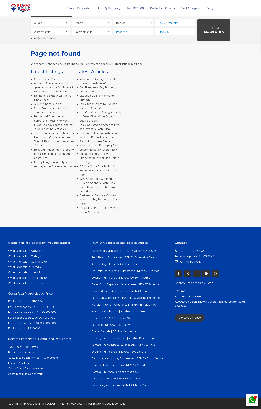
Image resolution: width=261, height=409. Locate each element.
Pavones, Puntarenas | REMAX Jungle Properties (122, 311)
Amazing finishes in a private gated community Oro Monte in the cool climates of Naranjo (54, 87)
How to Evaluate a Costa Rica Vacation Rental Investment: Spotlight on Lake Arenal (98, 137)
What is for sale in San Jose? (25, 283)
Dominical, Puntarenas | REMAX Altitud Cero (120, 385)
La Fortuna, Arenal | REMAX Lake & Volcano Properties (126, 297)
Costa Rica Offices (162, 8)
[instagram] (215, 273)
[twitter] (187, 273)
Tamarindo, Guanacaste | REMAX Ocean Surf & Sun (124, 250)
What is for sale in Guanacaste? (27, 261)
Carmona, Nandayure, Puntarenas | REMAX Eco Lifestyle (127, 358)
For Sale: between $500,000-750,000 (31, 317)
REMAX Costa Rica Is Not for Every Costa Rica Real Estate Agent (98, 170)
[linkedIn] (197, 273)
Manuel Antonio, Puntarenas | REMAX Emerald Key (124, 304)
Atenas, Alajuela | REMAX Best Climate (116, 264)
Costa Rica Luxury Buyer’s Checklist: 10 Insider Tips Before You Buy (99, 158)
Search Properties (79, 8)
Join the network (190, 261)
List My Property (109, 8)
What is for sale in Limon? (24, 272)
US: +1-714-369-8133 (192, 250)
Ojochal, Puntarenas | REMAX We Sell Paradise (121, 277)
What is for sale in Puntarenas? (27, 277)
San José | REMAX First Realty (111, 324)
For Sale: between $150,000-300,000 (31, 307)
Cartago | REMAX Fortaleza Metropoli (115, 372)
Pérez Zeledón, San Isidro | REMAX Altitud (118, 365)
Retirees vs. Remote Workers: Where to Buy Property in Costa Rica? (100, 199)
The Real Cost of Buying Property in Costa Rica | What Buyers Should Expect (101, 116)
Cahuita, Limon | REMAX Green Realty (116, 378)
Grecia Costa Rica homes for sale (28, 368)
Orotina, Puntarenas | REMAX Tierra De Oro (119, 351)
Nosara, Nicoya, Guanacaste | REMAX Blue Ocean (123, 338)
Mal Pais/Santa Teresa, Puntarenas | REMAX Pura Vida (125, 271)
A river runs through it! (48, 104)
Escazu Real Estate (20, 363)
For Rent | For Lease (188, 296)
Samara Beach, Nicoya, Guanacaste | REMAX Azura (124, 345)
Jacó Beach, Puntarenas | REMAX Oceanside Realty (124, 257)
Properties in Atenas (21, 352)
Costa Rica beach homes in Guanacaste (33, 357)
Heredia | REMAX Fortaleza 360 (111, 318)
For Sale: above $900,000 (24, 328)
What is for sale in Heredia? (25, 267)
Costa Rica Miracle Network (25, 374)
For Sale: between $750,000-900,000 (32, 323)
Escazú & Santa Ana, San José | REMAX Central (121, 291)
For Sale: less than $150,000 (25, 301)
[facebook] (178, 273)
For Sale (180, 291)
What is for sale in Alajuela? (25, 250)
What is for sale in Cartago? (25, 256)
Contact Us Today (190, 317)
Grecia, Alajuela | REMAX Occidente (114, 331)
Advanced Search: (186, 301)
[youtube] (206, 273)
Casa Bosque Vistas (46, 79)
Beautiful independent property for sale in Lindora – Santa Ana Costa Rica (54, 154)
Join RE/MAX (135, 8)
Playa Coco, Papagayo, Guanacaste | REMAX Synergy (125, 284)
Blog (210, 8)
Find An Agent (191, 8)
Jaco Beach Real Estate (23, 347)
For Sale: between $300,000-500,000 (32, 312)
